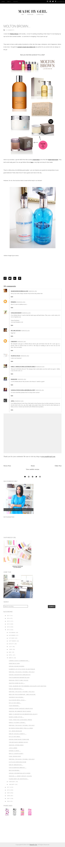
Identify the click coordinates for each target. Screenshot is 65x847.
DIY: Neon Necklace (15, 731)
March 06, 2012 (39, 390)
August (11, 643)
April (10, 655)
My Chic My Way (16, 330)
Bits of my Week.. (15, 736)
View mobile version (32, 469)
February (12, 781)
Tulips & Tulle (15, 355)
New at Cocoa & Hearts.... (17, 733)
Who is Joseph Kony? (16, 753)
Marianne (14, 379)
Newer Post (7, 466)
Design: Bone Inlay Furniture (19, 739)
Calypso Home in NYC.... (17, 683)
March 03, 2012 (25, 330)
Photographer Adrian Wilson (19, 677)
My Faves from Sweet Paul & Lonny (21, 728)
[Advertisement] (18, 830)
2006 (8, 801)
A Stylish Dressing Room (17, 762)
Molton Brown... (14, 770)
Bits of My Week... (15, 703)
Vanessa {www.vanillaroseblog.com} (23, 390)
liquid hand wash (53, 159)
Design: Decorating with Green (19, 773)
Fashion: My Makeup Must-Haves (20, 711)
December (12, 632)
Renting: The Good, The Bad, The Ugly (22, 672)
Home (3, 1)
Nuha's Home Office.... (16, 717)
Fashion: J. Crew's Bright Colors (20, 776)
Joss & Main (13, 748)
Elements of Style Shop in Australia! (22, 669)
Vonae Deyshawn (16, 312)
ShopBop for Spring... (16, 697)
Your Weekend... (14, 705)
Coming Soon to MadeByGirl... (19, 660)
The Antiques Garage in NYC (18, 742)
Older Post (58, 466)
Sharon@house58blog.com (19, 291)
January (12, 784)
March (11, 657)
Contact (15, 1)
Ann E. (13, 401)
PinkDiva (13, 302)
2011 (8, 787)
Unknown (14, 341)
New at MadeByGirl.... (16, 688)
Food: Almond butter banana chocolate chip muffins (27, 686)
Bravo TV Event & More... (17, 722)
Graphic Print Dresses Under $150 (21, 708)
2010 (8, 790)
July (10, 646)
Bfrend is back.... (15, 750)
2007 (8, 798)
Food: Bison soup (15, 756)
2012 (8, 629)
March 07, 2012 (19, 401)
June (10, 649)
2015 (8, 621)
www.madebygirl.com (48, 456)
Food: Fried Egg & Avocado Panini (20, 719)
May (10, 652)
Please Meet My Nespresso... (19, 778)
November (12, 635)
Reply (12, 296)
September (12, 641)
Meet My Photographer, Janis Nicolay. (22, 694)
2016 (8, 618)
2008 (8, 795)
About (9, 1)
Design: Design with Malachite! (20, 674)
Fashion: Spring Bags (16, 745)
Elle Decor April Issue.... (17, 700)
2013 (8, 627)
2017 (8, 615)
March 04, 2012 (25, 355)
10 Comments (9, 30)
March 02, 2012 (33, 291)
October (11, 638)
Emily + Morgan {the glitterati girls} (23, 366)
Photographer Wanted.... (17, 767)
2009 (8, 793)
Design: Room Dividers (16, 666)
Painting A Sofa (14, 663)
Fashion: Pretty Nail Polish (18, 680)
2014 (8, 624)
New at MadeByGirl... (16, 764)
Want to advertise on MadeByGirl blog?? (23, 714)
